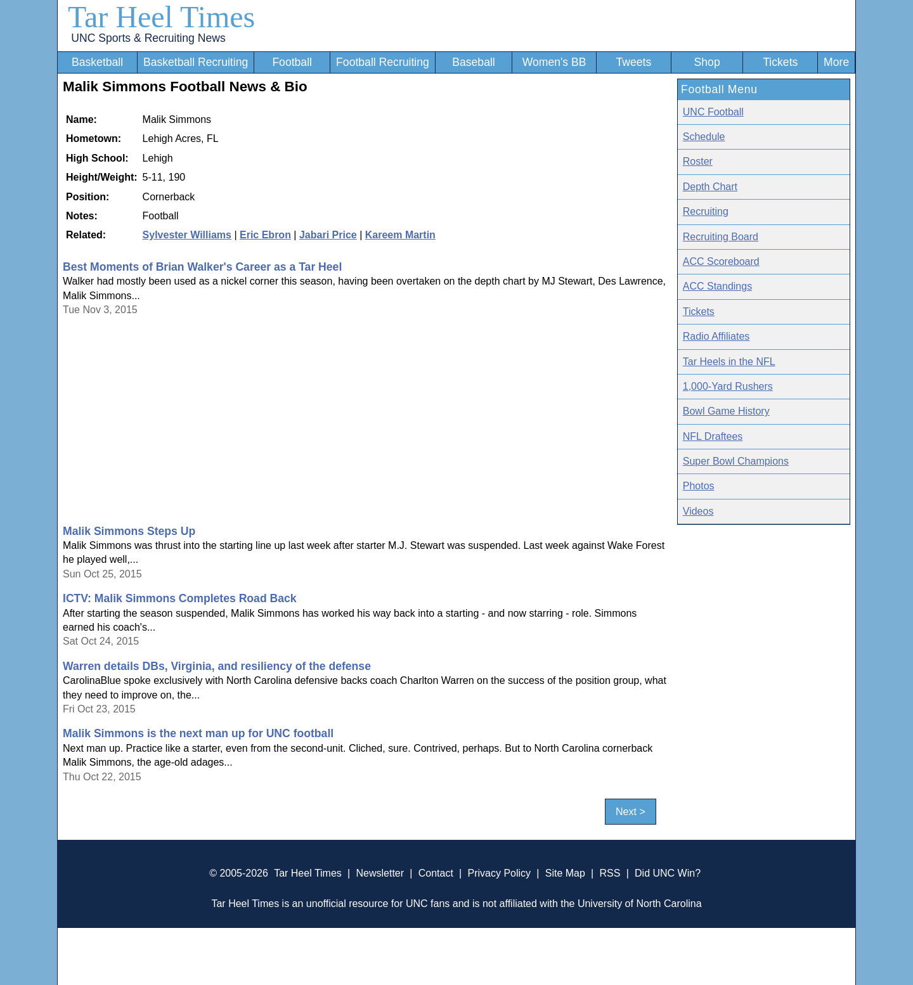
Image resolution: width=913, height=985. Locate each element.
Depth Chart (710, 186)
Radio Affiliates (716, 336)
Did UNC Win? (668, 873)
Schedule (704, 136)
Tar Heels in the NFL (729, 361)
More (836, 62)
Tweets (633, 62)
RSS (609, 873)
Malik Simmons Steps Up (129, 531)
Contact (435, 873)
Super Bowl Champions (736, 461)
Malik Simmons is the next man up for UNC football (198, 733)
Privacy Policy (499, 873)
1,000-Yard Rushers (728, 386)
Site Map (565, 873)
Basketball (97, 62)
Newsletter (380, 873)
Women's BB (554, 62)
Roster (698, 161)
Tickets (780, 62)
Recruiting (705, 211)
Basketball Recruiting (195, 62)
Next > (630, 811)
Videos (698, 511)
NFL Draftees (713, 436)
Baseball (473, 62)
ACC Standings (717, 286)
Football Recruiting (382, 62)
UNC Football (713, 111)
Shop (707, 62)
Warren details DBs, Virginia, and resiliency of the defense (217, 666)
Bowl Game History (726, 411)
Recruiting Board (720, 236)
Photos (699, 485)
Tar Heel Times (161, 17)
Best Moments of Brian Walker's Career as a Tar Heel (202, 267)
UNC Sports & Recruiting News (148, 38)
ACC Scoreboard (721, 261)
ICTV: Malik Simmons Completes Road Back (180, 598)
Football (292, 62)
